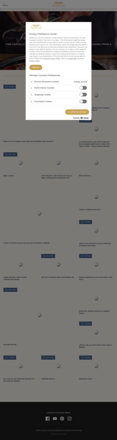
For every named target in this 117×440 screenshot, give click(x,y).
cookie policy (72, 58)
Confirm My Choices (77, 112)
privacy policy (34, 61)
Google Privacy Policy (52, 58)
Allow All (35, 67)
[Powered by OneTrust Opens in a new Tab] (81, 118)
